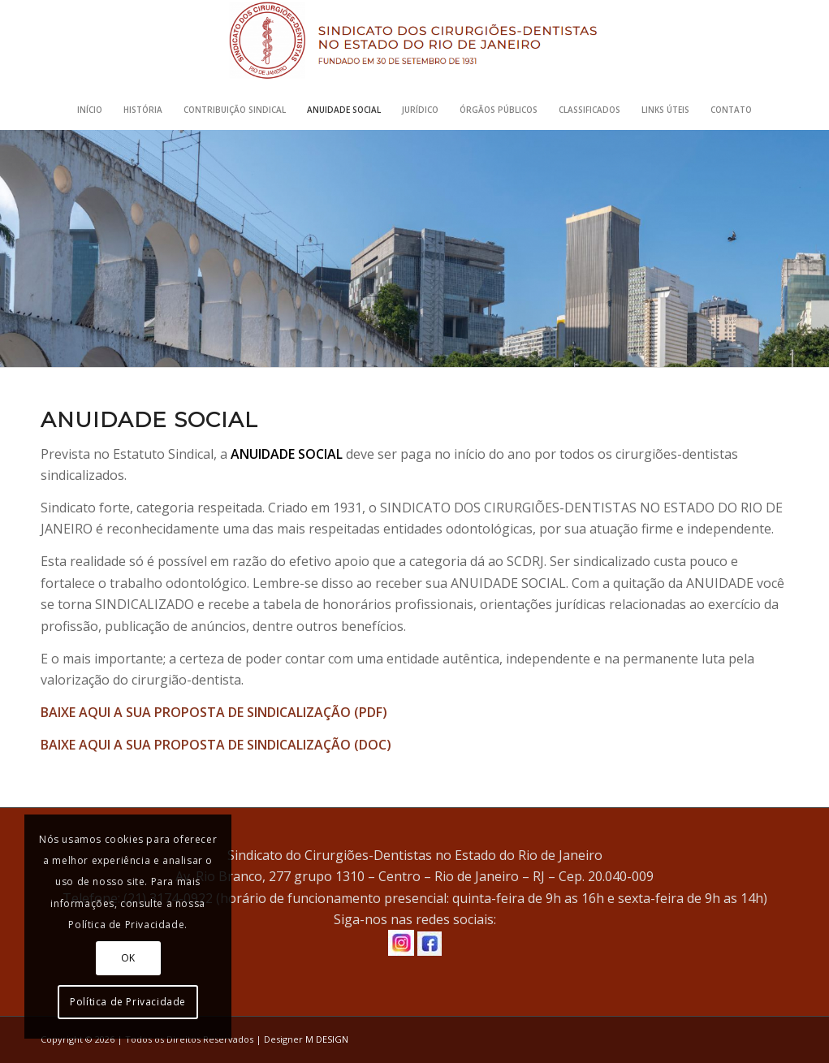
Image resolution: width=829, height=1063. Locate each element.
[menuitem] (90, 109)
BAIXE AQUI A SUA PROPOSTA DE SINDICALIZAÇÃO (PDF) (214, 712)
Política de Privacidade (128, 1002)
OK (128, 958)
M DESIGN (326, 1039)
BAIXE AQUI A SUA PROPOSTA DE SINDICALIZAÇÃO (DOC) (216, 745)
